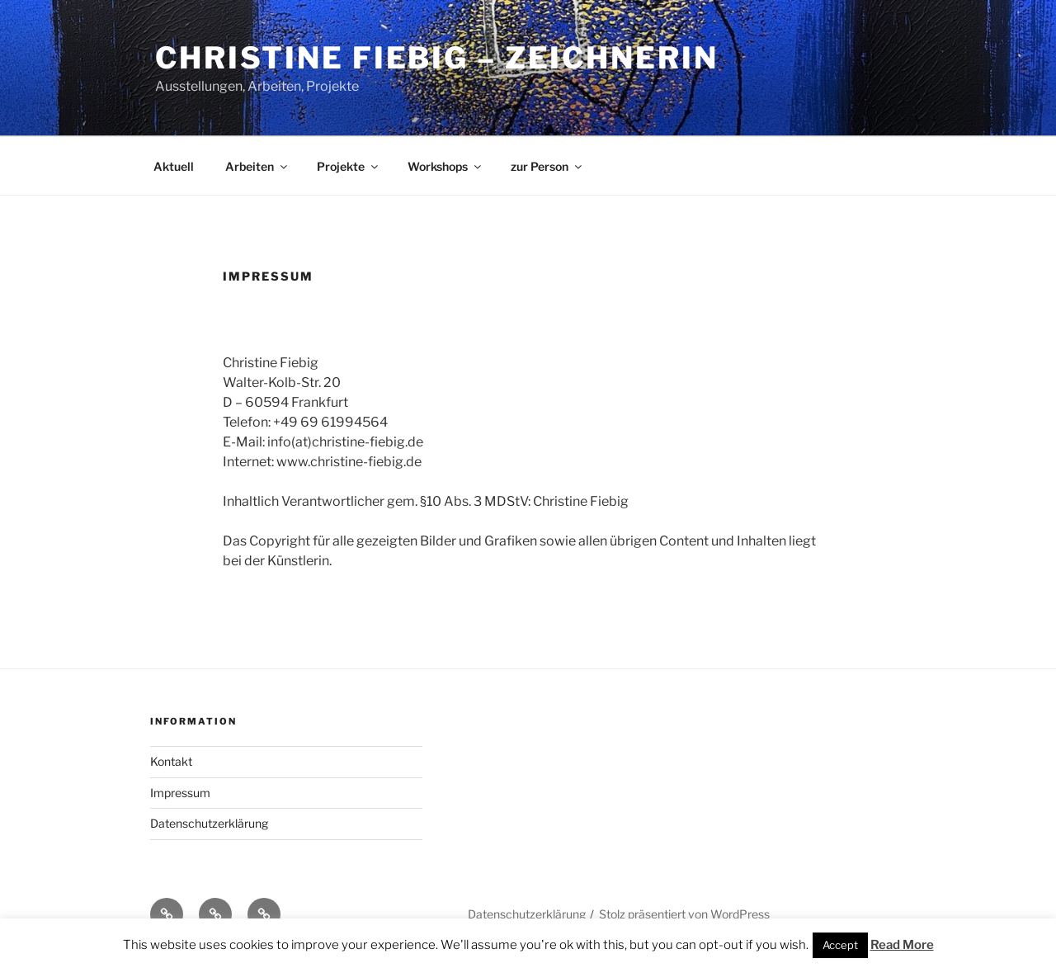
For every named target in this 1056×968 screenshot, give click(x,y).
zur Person (547, 166)
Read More (902, 944)
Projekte (348, 166)
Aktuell (173, 166)
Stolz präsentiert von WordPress (684, 914)
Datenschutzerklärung (209, 823)
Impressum (180, 793)
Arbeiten (257, 166)
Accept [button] (840, 944)
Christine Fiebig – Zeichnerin (437, 58)
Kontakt (171, 761)
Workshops (445, 166)
